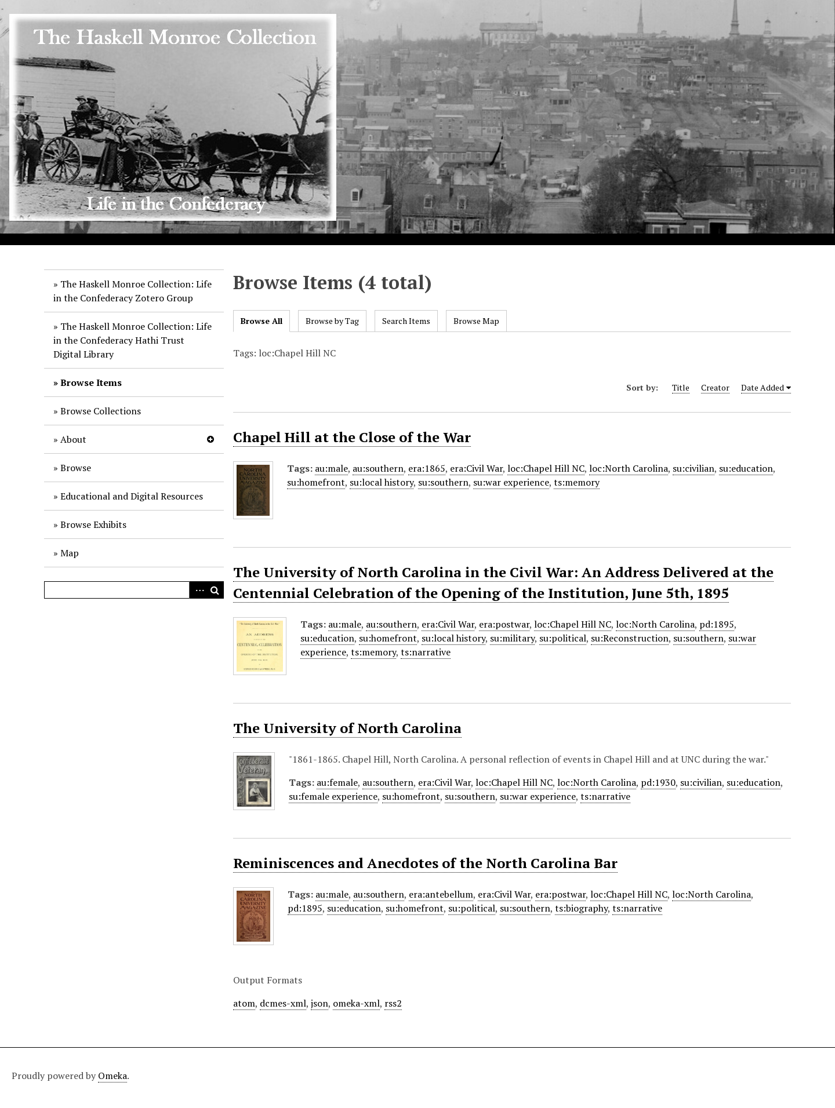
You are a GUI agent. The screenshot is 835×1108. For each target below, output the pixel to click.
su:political (562, 638)
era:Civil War (476, 468)
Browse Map (476, 320)
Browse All (261, 320)
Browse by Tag (332, 320)
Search (215, 590)
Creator (715, 387)
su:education (746, 468)
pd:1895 (716, 624)
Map (69, 552)
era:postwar (504, 624)
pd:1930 (658, 782)
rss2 (393, 1003)
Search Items (406, 320)
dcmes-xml (283, 1003)
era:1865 (426, 468)
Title (680, 387)
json (319, 1003)
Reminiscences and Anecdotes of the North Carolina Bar (425, 863)
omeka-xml (356, 1003)
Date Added (762, 387)
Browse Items (91, 382)
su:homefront (316, 482)
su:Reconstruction (630, 638)
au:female (337, 782)
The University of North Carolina (347, 728)
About (73, 439)
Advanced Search (197, 590)
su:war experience (511, 482)
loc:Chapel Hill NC (545, 468)
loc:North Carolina (628, 468)
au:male (331, 468)
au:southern (378, 468)
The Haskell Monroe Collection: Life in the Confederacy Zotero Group (132, 291)
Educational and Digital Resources (131, 496)
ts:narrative (426, 652)
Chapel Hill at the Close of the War (352, 437)
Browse (75, 467)
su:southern (443, 482)
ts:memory (577, 482)
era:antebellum (441, 894)
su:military (512, 638)
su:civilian (693, 468)
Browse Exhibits (93, 524)
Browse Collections (100, 410)
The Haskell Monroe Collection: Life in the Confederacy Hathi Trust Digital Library (132, 340)
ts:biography (581, 908)
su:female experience (333, 796)
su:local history (381, 482)
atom (244, 1003)
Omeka (112, 1075)
